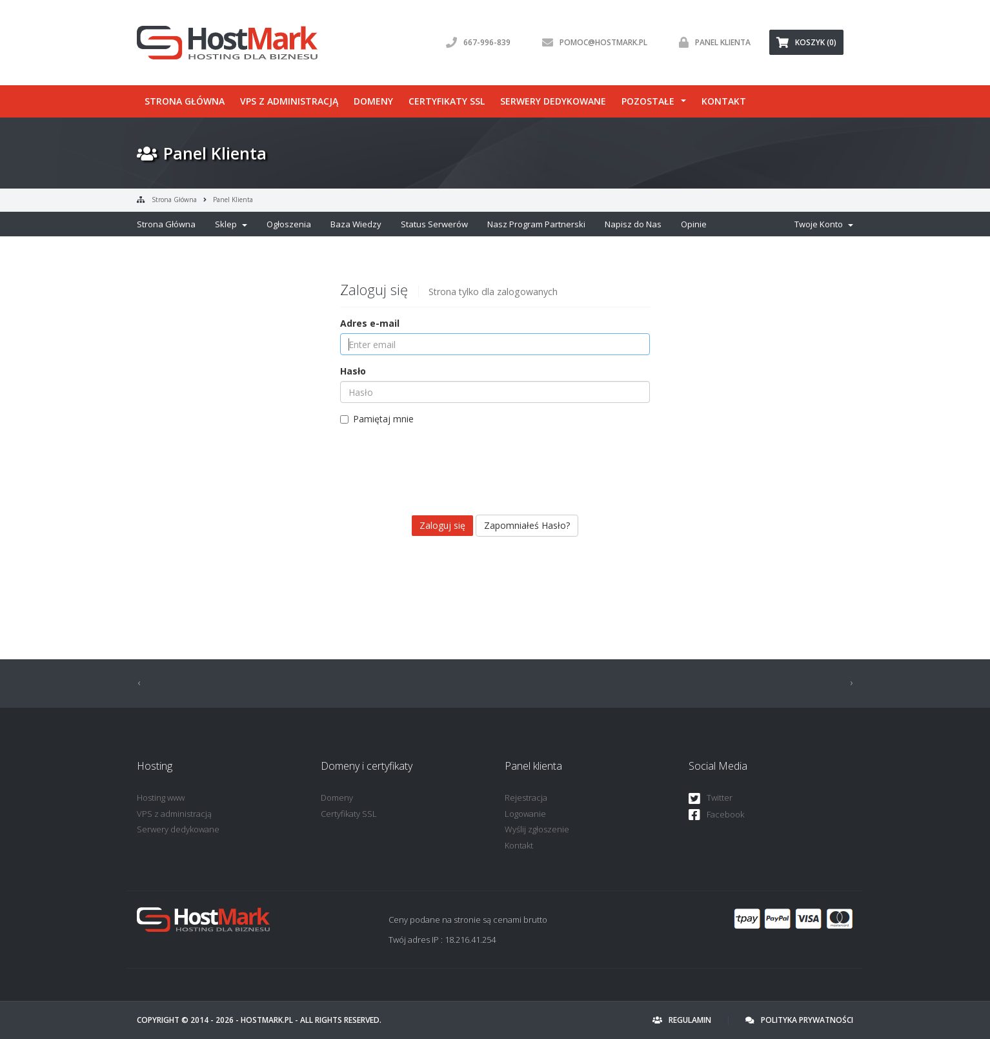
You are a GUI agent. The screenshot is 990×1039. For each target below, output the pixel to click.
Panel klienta (711, 42)
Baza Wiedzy (355, 224)
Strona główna (185, 101)
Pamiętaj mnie (377, 419)
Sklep (231, 224)
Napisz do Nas (633, 224)
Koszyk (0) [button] (806, 42)
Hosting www (161, 797)
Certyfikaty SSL (447, 101)
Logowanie (525, 813)
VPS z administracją (289, 101)
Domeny (373, 101)
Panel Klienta (233, 199)
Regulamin (681, 1019)
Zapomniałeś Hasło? (527, 525)
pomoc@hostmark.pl (591, 42)
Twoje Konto (823, 224)
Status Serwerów (434, 224)
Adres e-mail (369, 323)
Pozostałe (647, 101)
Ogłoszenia (289, 224)
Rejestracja (526, 797)
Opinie (694, 224)
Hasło (353, 371)
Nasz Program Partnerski (536, 224)
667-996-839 (474, 42)
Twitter (710, 798)
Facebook (716, 815)
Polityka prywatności (799, 1019)
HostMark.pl (267, 1019)
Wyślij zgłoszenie (537, 829)
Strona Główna (174, 199)
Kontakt (724, 101)
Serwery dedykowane (553, 101)
